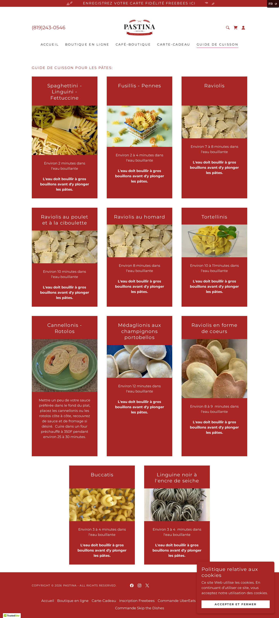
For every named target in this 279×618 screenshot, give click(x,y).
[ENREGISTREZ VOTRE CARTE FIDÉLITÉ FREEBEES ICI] (139, 3)
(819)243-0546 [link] (48, 27)
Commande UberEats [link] (177, 601)
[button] (243, 28)
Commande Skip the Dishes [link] (139, 608)
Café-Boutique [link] (133, 44)
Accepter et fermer (236, 604)
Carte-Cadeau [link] (173, 44)
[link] (139, 27)
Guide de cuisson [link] (218, 44)
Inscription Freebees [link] (137, 601)
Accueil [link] (50, 44)
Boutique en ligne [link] (87, 44)
